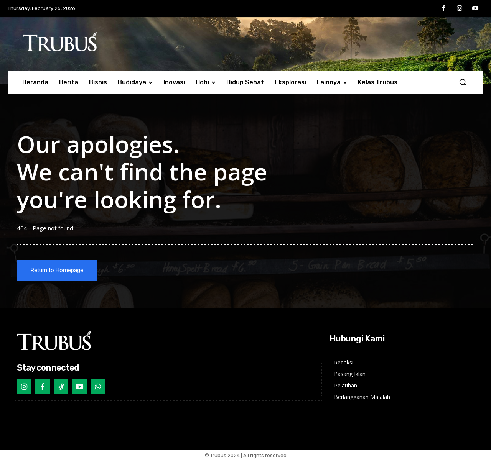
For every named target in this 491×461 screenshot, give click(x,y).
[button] (462, 82)
